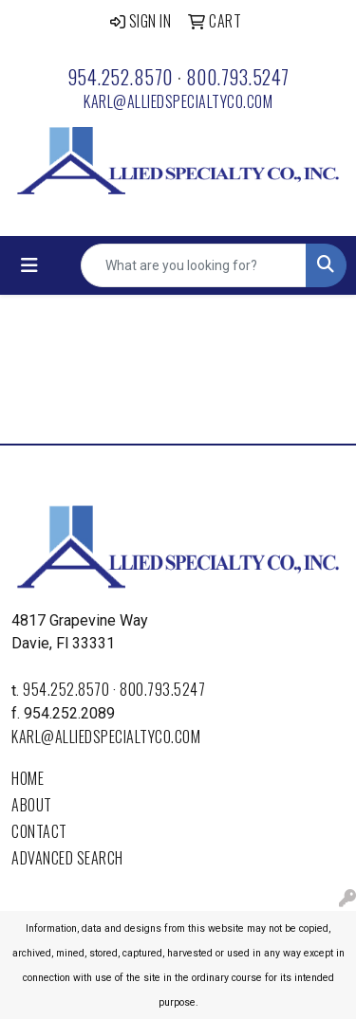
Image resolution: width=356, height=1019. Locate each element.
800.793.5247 (238, 77)
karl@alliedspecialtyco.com (178, 101)
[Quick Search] (194, 265)
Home (27, 778)
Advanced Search (67, 857)
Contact (39, 831)
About (31, 804)
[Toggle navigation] (29, 265)
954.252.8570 (120, 77)
